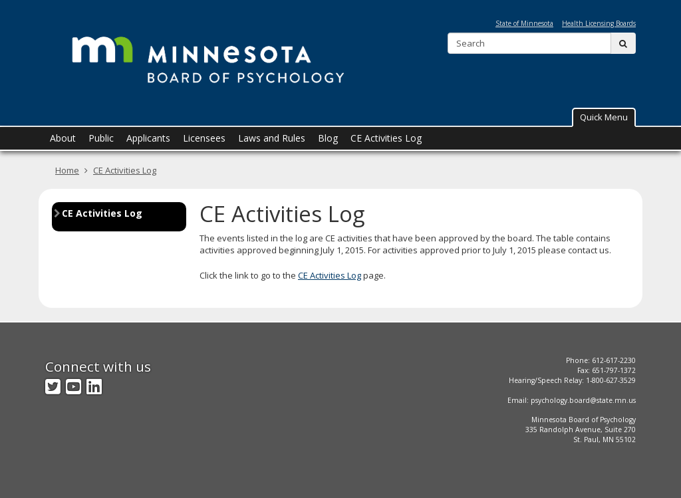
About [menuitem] (63, 138)
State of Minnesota (524, 23)
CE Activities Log (124, 170)
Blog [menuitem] (328, 138)
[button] (604, 117)
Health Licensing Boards (599, 23)
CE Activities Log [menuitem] (386, 138)
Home (67, 170)
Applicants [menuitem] (148, 138)
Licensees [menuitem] (204, 138)
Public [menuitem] (101, 138)
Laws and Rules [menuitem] (271, 138)
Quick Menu (604, 117)
